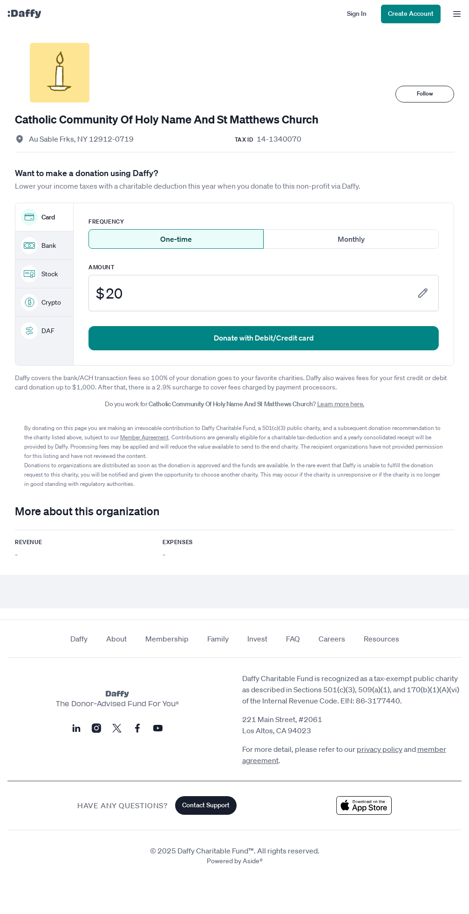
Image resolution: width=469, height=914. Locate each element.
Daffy (79, 638)
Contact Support (206, 805)
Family (218, 638)
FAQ (293, 638)
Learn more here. (340, 404)
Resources (381, 638)
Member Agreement (144, 437)
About (116, 638)
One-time (176, 239)
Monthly (351, 239)
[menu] (455, 14)
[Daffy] (24, 14)
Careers (332, 638)
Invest (257, 638)
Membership (167, 638)
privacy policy (379, 749)
